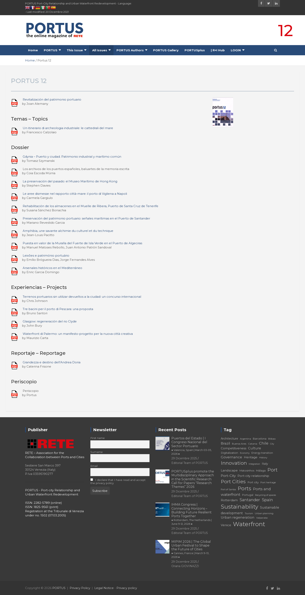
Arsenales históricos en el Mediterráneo (52, 268)
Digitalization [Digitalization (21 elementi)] (229, 452)
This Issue (75, 50)
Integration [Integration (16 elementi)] (254, 464)
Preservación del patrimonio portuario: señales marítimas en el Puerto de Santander (86, 218)
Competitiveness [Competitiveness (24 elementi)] (233, 448)
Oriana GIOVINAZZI (185, 566)
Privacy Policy (80, 588)
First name (97, 438)
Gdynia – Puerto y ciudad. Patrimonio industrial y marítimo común (72, 156)
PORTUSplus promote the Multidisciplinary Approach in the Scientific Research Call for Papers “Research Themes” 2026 (192, 479)
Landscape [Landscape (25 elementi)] (229, 470)
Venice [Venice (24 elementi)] (226, 525)
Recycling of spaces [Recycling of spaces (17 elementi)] (265, 495)
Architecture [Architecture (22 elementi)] (229, 438)
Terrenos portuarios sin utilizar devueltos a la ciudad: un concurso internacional (82, 296)
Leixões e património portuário (46, 255)
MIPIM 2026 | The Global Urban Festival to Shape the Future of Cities (191, 549)
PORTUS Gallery (166, 50)
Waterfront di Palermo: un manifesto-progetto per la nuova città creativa (78, 334)
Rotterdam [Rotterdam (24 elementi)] (229, 500)
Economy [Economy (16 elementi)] (245, 453)
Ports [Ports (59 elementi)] (244, 488)
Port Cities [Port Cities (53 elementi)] (233, 481)
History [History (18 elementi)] (263, 457)
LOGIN (236, 50)
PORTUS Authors (130, 50)
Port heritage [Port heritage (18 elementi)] (268, 482)
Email (94, 466)
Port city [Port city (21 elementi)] (253, 482)
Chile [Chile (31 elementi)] (263, 443)
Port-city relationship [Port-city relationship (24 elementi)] (253, 476)
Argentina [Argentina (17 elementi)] (245, 438)
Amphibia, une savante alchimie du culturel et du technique (68, 231)
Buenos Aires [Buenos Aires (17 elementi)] (239, 443)
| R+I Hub (218, 50)
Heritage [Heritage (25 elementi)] (250, 457)
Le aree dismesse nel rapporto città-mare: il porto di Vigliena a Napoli (75, 194)
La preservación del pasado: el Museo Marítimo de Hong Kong (70, 181)
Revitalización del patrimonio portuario (52, 99)
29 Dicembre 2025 (184, 458)
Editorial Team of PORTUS (189, 463)
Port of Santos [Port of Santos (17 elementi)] (228, 489)
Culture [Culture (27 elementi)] (254, 448)
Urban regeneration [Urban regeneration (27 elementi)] (237, 517)
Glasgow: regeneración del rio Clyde (50, 321)
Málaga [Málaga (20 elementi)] (261, 470)
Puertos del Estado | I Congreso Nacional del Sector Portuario (191, 445)
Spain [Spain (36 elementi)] (267, 499)
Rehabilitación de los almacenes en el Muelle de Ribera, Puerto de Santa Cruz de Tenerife (90, 206)
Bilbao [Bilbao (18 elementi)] (272, 438)
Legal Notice (104, 588)
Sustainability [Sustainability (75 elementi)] (239, 506)
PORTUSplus (195, 50)
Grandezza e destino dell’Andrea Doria (51, 362)
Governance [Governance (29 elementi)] (231, 457)
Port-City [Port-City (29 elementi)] (228, 475)
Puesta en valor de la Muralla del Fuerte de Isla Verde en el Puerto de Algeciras (82, 243)
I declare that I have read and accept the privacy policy (118, 481)
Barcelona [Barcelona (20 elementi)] (259, 438)
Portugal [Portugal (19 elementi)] (247, 494)
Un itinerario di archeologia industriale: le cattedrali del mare (68, 128)
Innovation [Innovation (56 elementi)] (234, 463)
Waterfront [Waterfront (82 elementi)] (249, 524)
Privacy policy (126, 588)
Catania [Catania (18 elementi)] (252, 443)
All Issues (99, 50)
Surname (96, 452)
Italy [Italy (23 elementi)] (265, 464)
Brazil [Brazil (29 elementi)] (225, 443)
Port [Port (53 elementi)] (272, 470)
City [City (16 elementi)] (272, 444)
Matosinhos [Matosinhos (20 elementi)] (247, 470)
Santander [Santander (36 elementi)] (250, 499)
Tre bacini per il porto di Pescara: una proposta (58, 309)
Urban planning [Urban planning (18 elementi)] (264, 513)
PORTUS (50, 50)
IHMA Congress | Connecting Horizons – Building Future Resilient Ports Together (191, 514)
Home (33, 50)
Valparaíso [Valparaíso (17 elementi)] (262, 517)
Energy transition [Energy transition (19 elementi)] (262, 452)
